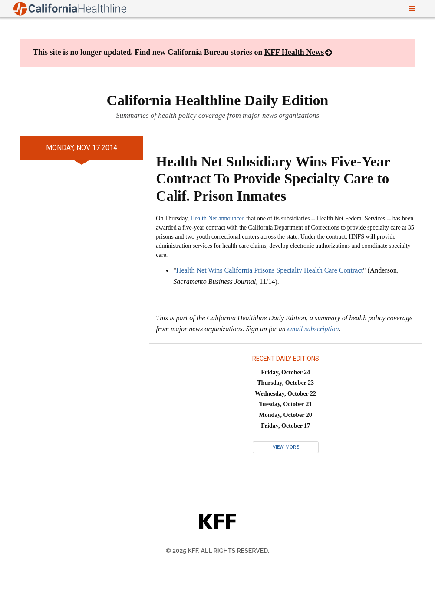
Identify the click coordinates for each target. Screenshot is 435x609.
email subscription (313, 329)
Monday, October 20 (285, 415)
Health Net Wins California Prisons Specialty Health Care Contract (269, 270)
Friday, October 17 (285, 426)
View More (286, 447)
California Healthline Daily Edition (218, 100)
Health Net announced (218, 218)
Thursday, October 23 (285, 382)
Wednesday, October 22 (285, 393)
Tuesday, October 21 (285, 404)
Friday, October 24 (285, 372)
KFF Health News (294, 52)
